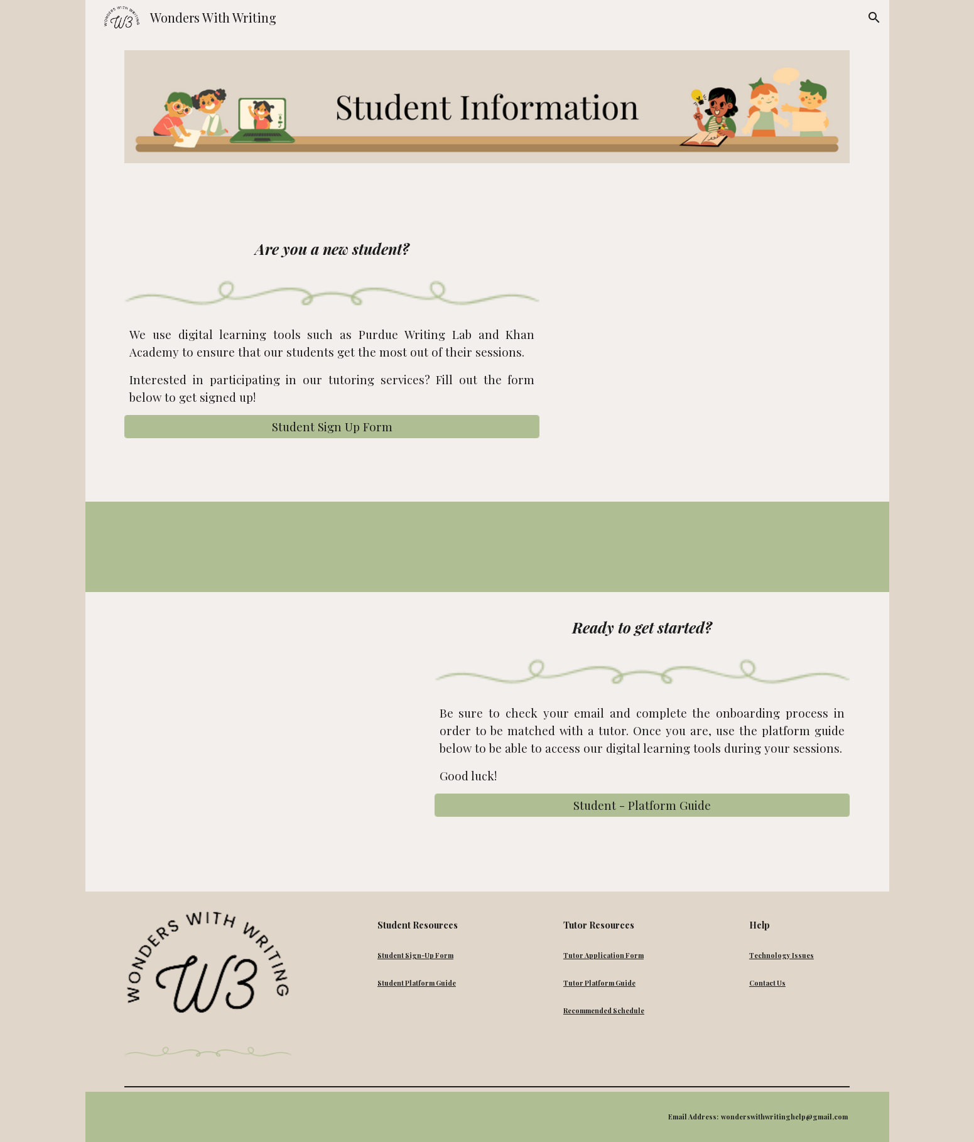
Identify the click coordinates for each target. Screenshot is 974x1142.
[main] (331, 249)
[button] (874, 18)
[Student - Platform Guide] (642, 804)
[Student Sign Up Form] (332, 426)
